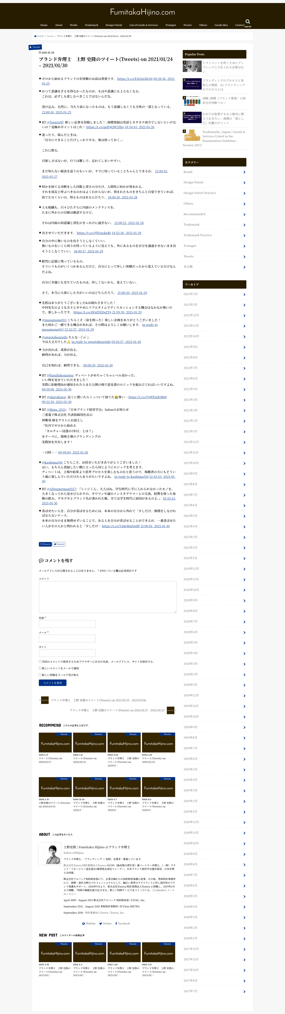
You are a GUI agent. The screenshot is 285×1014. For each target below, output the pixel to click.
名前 (42, 620)
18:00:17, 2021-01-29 (88, 254)
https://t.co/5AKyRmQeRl (121, 528)
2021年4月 (190, 507)
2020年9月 (190, 577)
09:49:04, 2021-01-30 (73, 455)
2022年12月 (190, 306)
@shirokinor (56, 399)
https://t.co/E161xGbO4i (135, 81)
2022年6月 (190, 367)
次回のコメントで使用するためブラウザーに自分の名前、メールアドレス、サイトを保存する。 (99, 664)
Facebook (124, 926)
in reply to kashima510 (131, 479)
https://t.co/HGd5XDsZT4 (92, 314)
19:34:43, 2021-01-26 (140, 129)
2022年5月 (190, 377)
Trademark (91, 27)
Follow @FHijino (74, 855)
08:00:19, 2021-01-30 (98, 367)
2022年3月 (190, 396)
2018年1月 (190, 897)
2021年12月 (190, 427)
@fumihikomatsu (60, 378)
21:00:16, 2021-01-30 (156, 528)
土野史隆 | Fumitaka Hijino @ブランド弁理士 (97, 849)
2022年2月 (190, 407)
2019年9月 (190, 697)
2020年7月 (190, 597)
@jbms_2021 (56, 412)
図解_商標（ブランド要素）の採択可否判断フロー (224, 100)
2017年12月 (190, 907)
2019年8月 (190, 707)
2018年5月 (190, 857)
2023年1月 (190, 296)
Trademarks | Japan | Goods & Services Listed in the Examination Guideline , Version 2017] (213, 137)
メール (44, 635)
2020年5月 (190, 617)
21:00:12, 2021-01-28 (129, 225)
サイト (43, 650)
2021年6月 (190, 487)
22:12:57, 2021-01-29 (79, 332)
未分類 (187, 260)
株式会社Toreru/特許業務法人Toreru (85, 868)
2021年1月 (190, 537)
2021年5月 (190, 497)
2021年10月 (190, 447)
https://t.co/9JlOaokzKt (94, 235)
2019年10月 (190, 687)
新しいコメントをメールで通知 (60, 671)
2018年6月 (190, 847)
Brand (187, 170)
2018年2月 (190, 887)
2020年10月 (190, 567)
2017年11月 (190, 917)
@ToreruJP (55, 125)
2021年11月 (190, 437)
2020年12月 (190, 547)
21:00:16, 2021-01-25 (57, 114)
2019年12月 (190, 667)
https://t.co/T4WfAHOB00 (148, 399)
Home (44, 27)
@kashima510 (52, 465)
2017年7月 (190, 947)
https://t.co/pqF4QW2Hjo (105, 129)
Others (203, 27)
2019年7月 (190, 717)
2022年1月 (190, 417)
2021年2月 (190, 527)
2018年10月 (190, 807)
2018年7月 (190, 837)
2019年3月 (190, 757)
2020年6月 (190, 607)
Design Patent (114, 27)
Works (73, 27)
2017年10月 (190, 928)
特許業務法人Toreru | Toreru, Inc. (105, 915)
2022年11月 (190, 316)
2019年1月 (190, 777)
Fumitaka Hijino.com (207, 1008)
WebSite (91, 926)
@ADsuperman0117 (62, 491)
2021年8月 (190, 467)
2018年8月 (190, 827)
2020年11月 (190, 557)
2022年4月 (190, 386)
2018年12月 (190, 787)
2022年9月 (190, 336)
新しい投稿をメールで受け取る (60, 677)
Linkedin (159, 892)
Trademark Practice (197, 230)
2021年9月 (190, 457)
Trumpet (171, 27)
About (58, 27)
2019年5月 (190, 737)
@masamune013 (54, 322)
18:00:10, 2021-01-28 (123, 200)
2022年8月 (190, 346)
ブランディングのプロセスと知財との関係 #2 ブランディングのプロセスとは (224, 85)
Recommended (193, 210)
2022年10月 (190, 326)
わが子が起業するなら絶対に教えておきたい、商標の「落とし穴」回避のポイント (224, 118)
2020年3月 (190, 637)
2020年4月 (190, 627)
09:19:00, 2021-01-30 (57, 392)
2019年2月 (190, 767)
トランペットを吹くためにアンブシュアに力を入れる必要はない (224, 67)
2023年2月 (190, 286)
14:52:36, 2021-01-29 (127, 235)
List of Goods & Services (144, 27)
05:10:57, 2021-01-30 (127, 344)
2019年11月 (190, 677)
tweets (60, 546)
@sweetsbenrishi (55, 339)
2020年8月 (190, 587)
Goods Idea (221, 27)
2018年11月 (190, 797)
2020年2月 (190, 647)
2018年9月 (190, 817)
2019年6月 (190, 727)
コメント (44, 581)
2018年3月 (190, 877)
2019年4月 (190, 747)
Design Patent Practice (199, 189)
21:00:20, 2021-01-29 (132, 295)
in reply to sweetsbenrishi (91, 344)
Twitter (107, 926)
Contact (240, 27)
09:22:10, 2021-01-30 (57, 404)
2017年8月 (190, 937)
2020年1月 (190, 657)
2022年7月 (190, 357)
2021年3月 (190, 517)
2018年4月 (190, 867)
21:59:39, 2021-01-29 (127, 314)
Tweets (187, 27)
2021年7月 (190, 477)
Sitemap (88, 1008)
